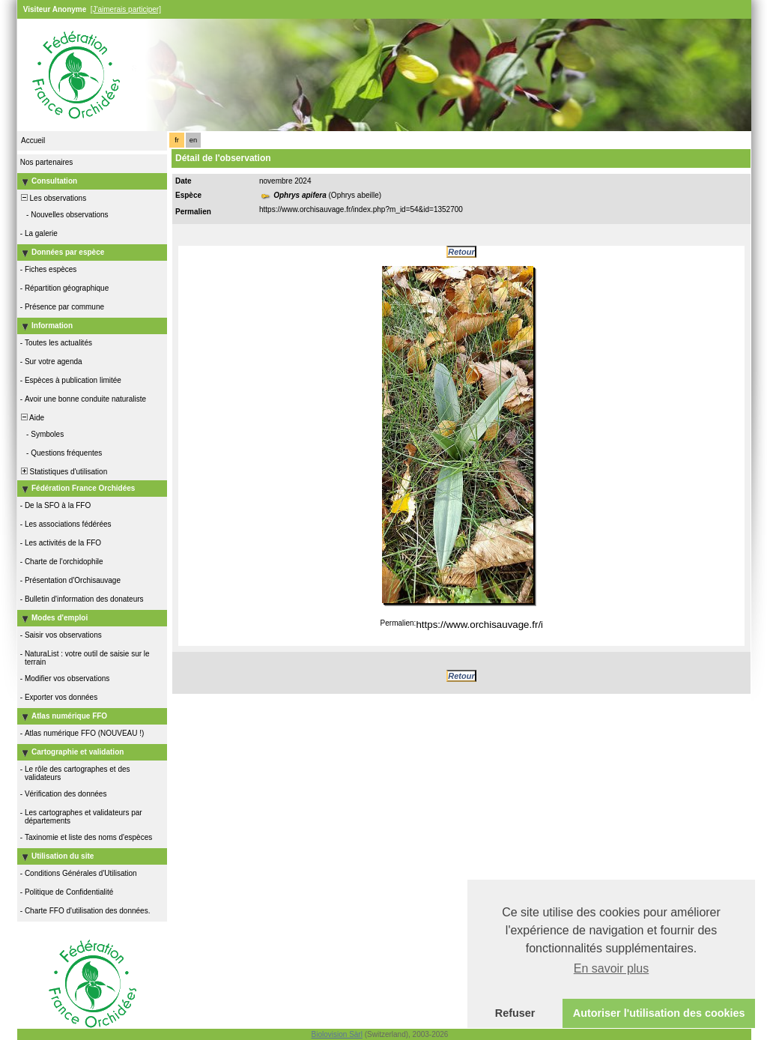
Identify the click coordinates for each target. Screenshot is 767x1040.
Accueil (33, 140)
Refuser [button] (515, 1013)
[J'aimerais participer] (126, 9)
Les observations (52, 198)
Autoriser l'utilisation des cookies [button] (659, 1013)
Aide (31, 418)
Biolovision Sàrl (337, 1034)
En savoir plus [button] (611, 968)
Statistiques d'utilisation (63, 472)
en (193, 140)
